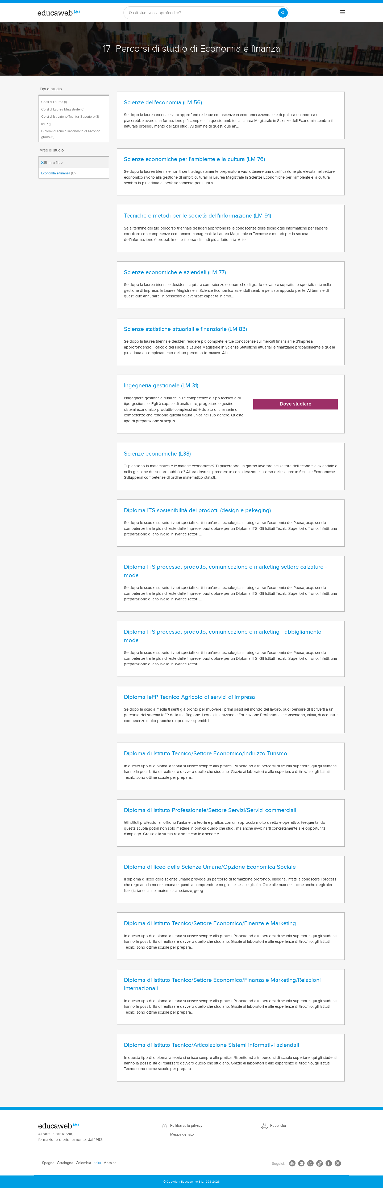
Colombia (83, 1163)
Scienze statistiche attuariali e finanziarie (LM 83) (185, 329)
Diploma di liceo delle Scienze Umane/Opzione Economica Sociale (210, 866)
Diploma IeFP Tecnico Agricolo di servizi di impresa (189, 697)
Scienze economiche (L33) (157, 453)
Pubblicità (278, 1126)
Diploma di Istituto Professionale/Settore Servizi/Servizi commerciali (210, 810)
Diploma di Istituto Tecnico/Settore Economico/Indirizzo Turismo (205, 753)
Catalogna (65, 1163)
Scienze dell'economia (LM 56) (163, 102)
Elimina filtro (52, 163)
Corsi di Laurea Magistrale (62, 109)
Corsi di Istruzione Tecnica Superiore (70, 116)
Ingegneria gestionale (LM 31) (161, 385)
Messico (109, 1163)
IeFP (46, 124)
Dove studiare (295, 404)
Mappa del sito (182, 1134)
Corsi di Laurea (54, 102)
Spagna (48, 1163)
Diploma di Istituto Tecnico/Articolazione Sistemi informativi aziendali (211, 1045)
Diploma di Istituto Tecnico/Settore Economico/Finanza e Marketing (210, 923)
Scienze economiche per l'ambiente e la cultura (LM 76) (194, 159)
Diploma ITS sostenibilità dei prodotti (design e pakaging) (197, 510)
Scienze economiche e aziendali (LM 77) (175, 272)
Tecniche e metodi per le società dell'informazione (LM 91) (197, 215)
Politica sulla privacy (186, 1126)
